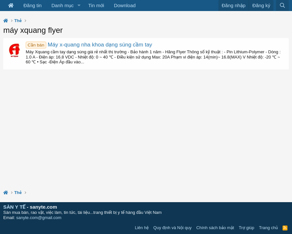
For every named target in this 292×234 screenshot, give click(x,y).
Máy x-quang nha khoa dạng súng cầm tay (89, 45)
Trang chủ (268, 227)
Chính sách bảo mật (215, 227)
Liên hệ (141, 227)
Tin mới (96, 5)
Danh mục (62, 5)
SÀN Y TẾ (14, 207)
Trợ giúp (246, 227)
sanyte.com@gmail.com (39, 217)
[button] (78, 5)
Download (125, 5)
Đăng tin (32, 5)
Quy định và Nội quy (172, 227)
